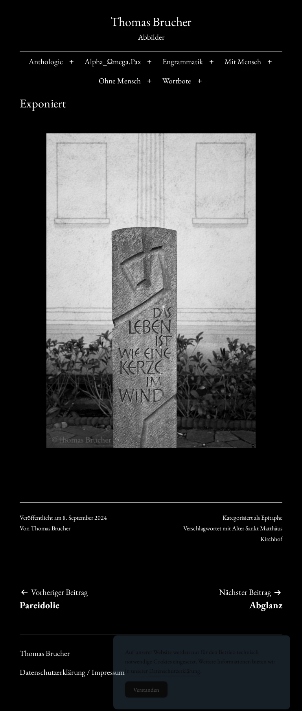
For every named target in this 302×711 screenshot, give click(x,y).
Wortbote (176, 81)
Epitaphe (271, 517)
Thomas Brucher (151, 21)
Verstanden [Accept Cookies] (146, 692)
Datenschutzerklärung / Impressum (72, 672)
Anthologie (46, 61)
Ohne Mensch (120, 81)
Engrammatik (182, 61)
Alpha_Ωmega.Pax (113, 61)
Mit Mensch (243, 61)
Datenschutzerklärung (174, 674)
